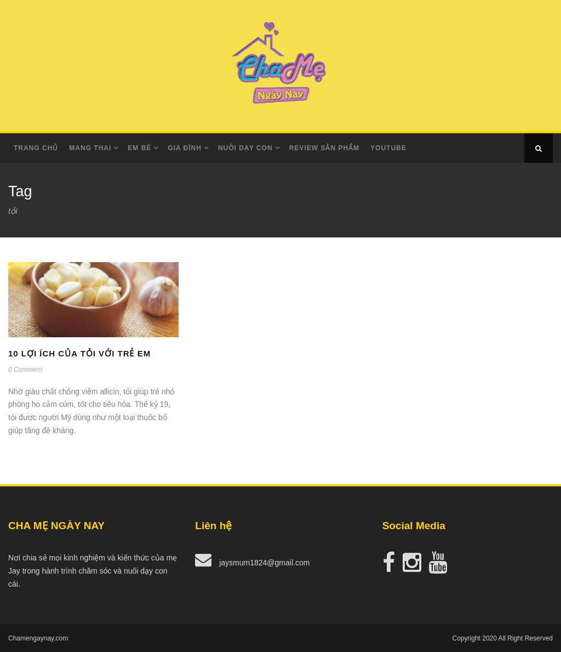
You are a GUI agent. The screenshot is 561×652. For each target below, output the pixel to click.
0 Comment (25, 369)
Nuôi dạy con (245, 148)
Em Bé (139, 148)
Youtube (388, 148)
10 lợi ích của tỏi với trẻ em (79, 353)
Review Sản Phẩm (324, 148)
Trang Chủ (36, 148)
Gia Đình (185, 148)
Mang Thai (90, 148)
